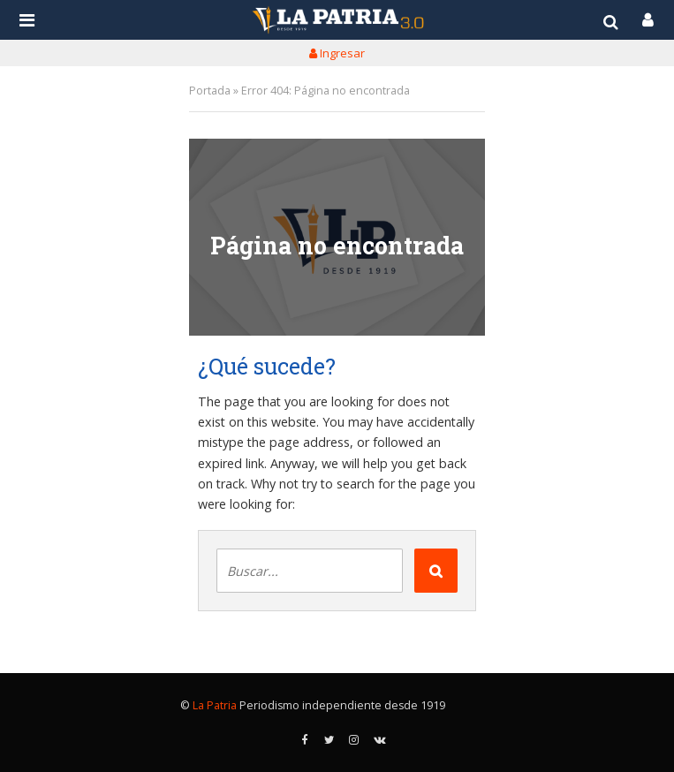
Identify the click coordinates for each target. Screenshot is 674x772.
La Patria (215, 705)
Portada (210, 90)
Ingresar (337, 53)
